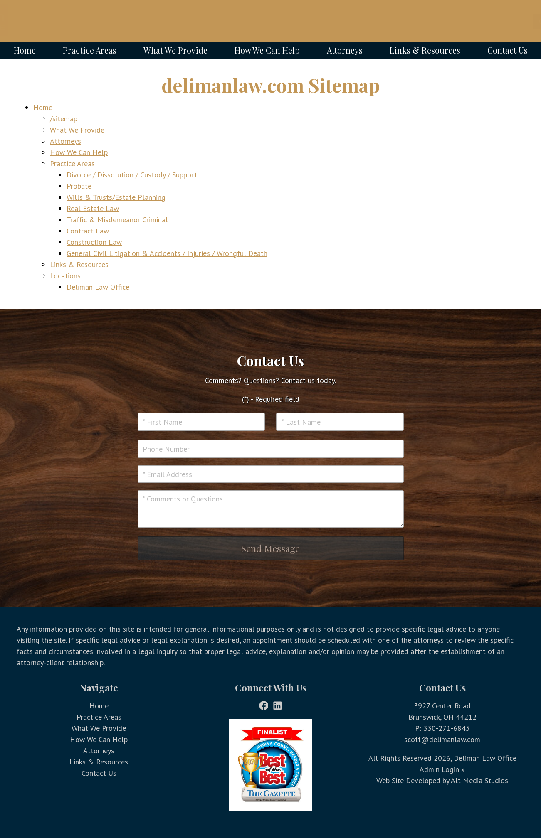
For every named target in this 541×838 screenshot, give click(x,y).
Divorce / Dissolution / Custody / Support (132, 174)
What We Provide (175, 50)
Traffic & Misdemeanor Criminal (117, 219)
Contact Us (507, 50)
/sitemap (63, 118)
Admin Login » (442, 769)
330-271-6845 (446, 728)
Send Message (270, 548)
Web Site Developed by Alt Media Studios (442, 780)
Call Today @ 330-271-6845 (483, 21)
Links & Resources (425, 50)
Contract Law (88, 231)
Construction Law (94, 242)
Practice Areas (89, 50)
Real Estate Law (93, 208)
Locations (65, 275)
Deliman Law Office (98, 287)
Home (25, 50)
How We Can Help (267, 50)
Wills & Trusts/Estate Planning (116, 197)
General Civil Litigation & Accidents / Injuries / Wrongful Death (167, 253)
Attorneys (345, 50)
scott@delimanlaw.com (442, 739)
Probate (79, 186)
